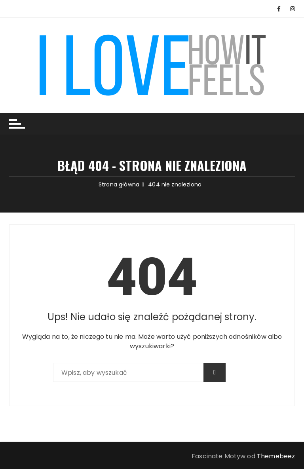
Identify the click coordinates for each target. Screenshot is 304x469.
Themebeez (276, 456)
